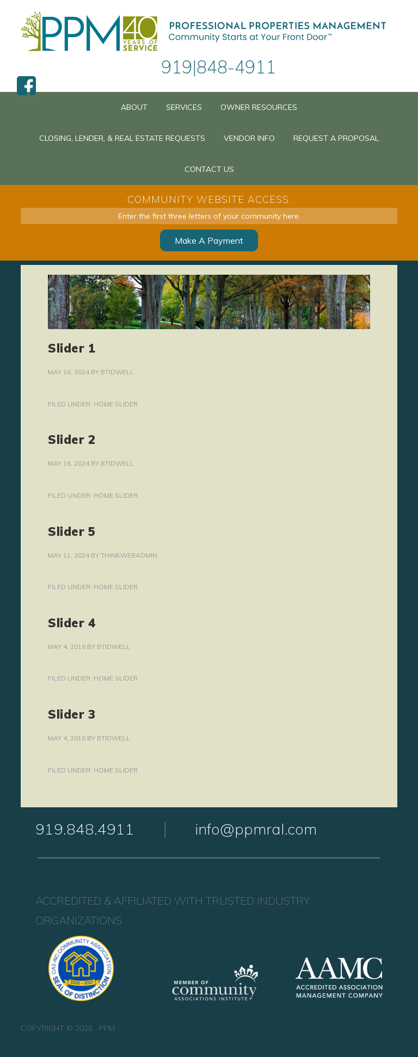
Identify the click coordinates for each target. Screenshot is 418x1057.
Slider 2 (71, 439)
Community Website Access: (209, 199)
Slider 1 (71, 348)
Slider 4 (71, 623)
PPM (209, 31)
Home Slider (116, 404)
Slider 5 (71, 531)
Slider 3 (71, 714)
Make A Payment (209, 240)
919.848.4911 (84, 828)
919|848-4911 (218, 67)
